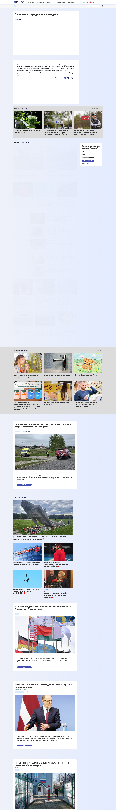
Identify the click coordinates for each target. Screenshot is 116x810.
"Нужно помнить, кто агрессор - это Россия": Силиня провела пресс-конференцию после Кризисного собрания (59, 219)
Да (84, 151)
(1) (31, 177)
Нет (84, 154)
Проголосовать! (88, 160)
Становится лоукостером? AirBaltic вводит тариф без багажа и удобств (66, 332)
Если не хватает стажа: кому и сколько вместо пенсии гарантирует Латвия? (60, 244)
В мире (31, 2)
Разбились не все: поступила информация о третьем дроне (23, 331)
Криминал (18, 19)
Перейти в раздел (96, 108)
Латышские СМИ (72, 2)
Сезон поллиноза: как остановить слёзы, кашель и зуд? (26, 376)
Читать (24, 484)
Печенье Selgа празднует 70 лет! (86, 375)
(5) (61, 233)
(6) (28, 207)
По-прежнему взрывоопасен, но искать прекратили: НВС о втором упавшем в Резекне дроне (44, 425)
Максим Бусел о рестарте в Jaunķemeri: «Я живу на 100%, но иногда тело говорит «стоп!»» (85, 132)
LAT (15, 5)
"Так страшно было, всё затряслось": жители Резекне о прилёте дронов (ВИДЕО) (65, 301)
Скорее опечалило (88, 157)
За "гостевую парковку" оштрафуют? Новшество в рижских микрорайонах (66, 203)
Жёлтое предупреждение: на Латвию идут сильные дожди (45, 300)
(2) (23, 306)
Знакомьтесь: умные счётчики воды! (57, 375)
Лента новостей (40, 2)
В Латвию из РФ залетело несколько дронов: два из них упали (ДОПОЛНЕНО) (45, 203)
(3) (37, 207)
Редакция (76, 5)
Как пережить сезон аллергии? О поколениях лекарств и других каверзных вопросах (86, 404)
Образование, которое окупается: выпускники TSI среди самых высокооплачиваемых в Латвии (57, 132)
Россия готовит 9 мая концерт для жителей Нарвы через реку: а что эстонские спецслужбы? (44, 332)
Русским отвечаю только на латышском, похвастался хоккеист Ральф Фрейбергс (23, 204)
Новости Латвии (51, 2)
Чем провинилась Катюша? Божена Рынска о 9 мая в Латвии (58, 270)
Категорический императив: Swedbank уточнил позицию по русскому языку (60, 174)
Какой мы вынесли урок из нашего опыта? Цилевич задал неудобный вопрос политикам (22, 302)
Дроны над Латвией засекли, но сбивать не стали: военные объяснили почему (60, 257)
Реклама (81, 5)
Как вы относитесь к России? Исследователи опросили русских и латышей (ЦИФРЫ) (59, 231)
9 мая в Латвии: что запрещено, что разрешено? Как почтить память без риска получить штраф (27, 175)
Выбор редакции (61, 2)
